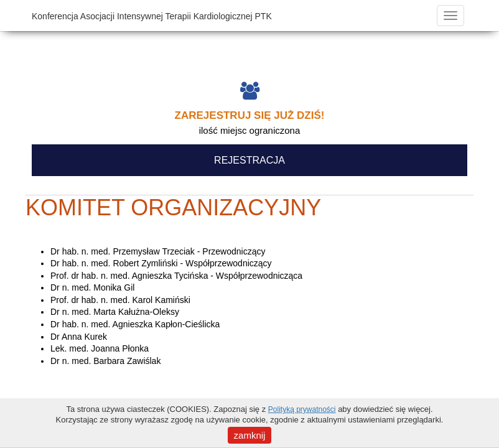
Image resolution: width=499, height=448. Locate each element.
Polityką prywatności (302, 409)
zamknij (250, 435)
